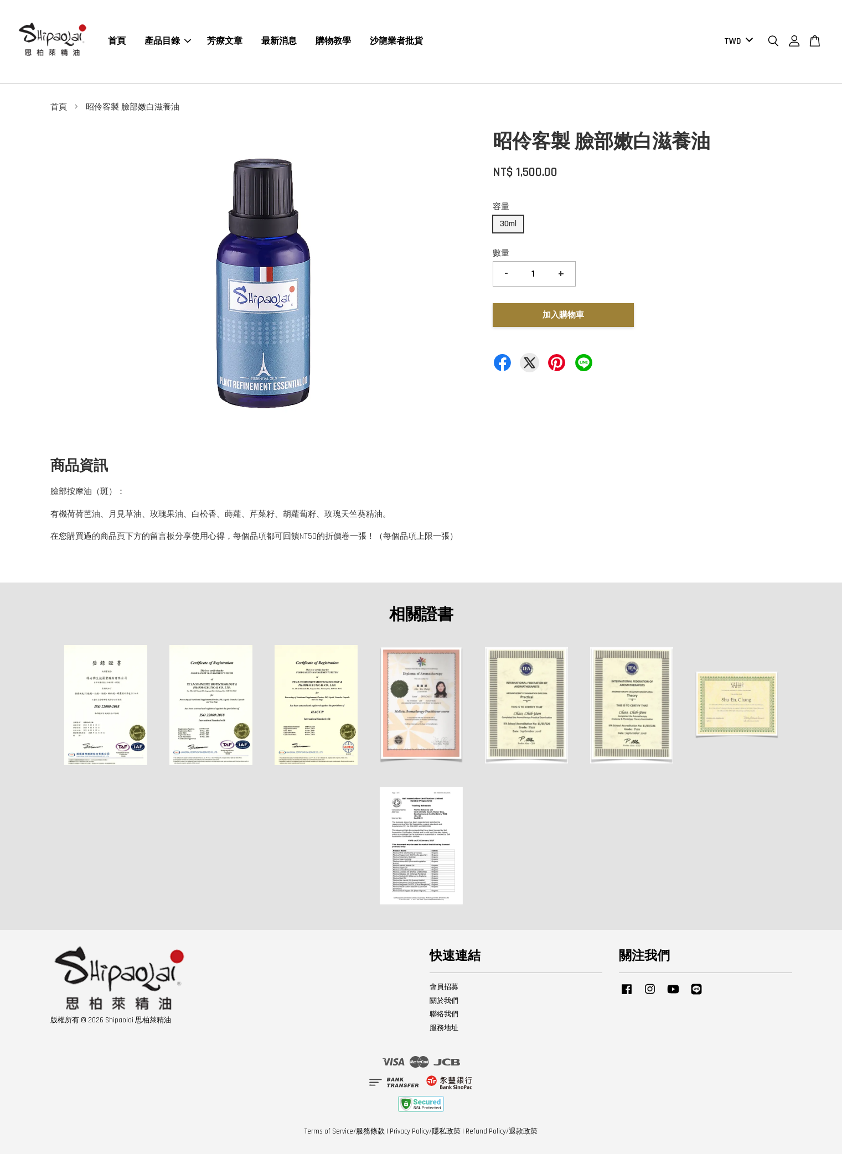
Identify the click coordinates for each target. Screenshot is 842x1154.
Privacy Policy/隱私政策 (425, 1131)
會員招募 (444, 987)
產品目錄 (167, 41)
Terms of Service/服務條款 (344, 1131)
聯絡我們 (444, 1014)
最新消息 (279, 41)
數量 (501, 253)
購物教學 (333, 41)
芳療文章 (224, 41)
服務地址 (444, 1027)
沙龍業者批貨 (396, 41)
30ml (508, 224)
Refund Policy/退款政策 (502, 1131)
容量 (501, 206)
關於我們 (444, 1000)
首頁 (117, 41)
